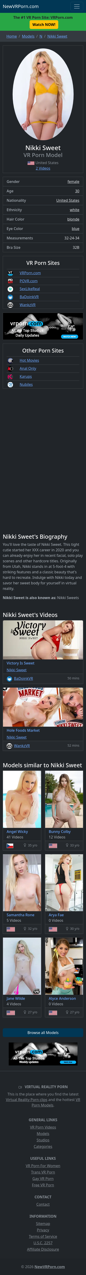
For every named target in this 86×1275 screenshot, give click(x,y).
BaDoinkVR (29, 296)
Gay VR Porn (43, 1178)
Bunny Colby (60, 831)
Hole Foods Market (23, 730)
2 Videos (43, 168)
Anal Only (28, 368)
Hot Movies (29, 360)
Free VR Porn (43, 1185)
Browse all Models (43, 1032)
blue (75, 228)
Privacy (43, 1230)
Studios (43, 1140)
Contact (43, 1204)
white (74, 209)
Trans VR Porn (43, 1172)
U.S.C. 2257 (43, 1242)
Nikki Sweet (17, 670)
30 (77, 190)
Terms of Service (43, 1236)
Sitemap (43, 1223)
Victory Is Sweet (20, 663)
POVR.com (29, 280)
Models (43, 1133)
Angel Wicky (17, 831)
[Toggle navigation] (76, 6)
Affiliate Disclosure (43, 1249)
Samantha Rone (20, 914)
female (73, 181)
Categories (43, 1146)
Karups (26, 376)
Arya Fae (56, 914)
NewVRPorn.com (21, 6)
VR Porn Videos (43, 1127)
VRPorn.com (30, 272)
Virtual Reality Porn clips (26, 1099)
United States (67, 200)
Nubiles (26, 384)
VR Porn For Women (43, 1165)
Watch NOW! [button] (44, 24)
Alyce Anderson (62, 998)
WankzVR (28, 304)
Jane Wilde (16, 998)
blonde (73, 219)
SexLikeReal (30, 288)
